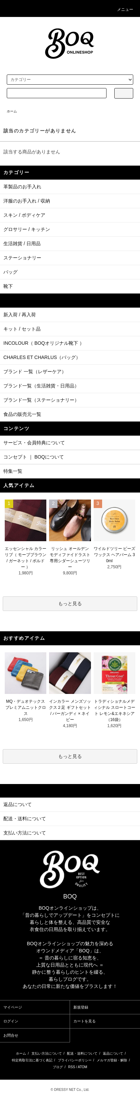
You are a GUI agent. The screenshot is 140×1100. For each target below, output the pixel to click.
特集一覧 (12, 471)
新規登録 (80, 1007)
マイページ (12, 1007)
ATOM (82, 1067)
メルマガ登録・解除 (112, 1060)
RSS (71, 1067)
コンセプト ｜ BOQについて (33, 457)
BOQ (70, 896)
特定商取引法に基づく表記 (32, 1060)
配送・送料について (82, 1053)
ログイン (10, 1021)
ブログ (58, 1067)
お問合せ (10, 1035)
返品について (113, 1053)
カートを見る (84, 1021)
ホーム (12, 111)
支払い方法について (46, 1053)
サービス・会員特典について (34, 442)
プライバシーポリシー (75, 1060)
